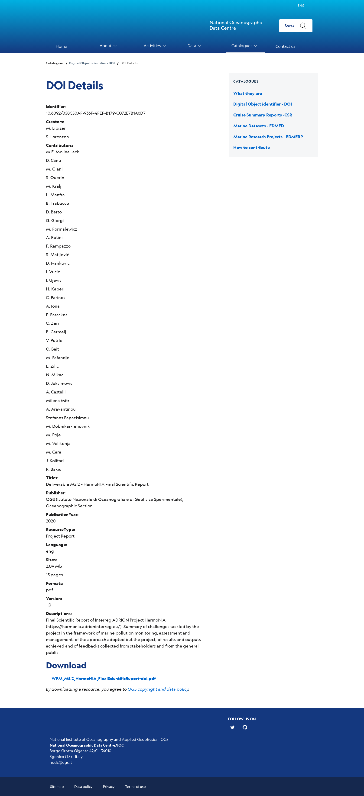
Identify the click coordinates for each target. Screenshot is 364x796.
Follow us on (242, 718)
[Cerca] (295, 25)
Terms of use (135, 786)
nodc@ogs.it (61, 762)
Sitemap (57, 786)
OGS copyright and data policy (158, 689)
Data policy (83, 786)
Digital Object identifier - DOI (92, 63)
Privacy (109, 786)
